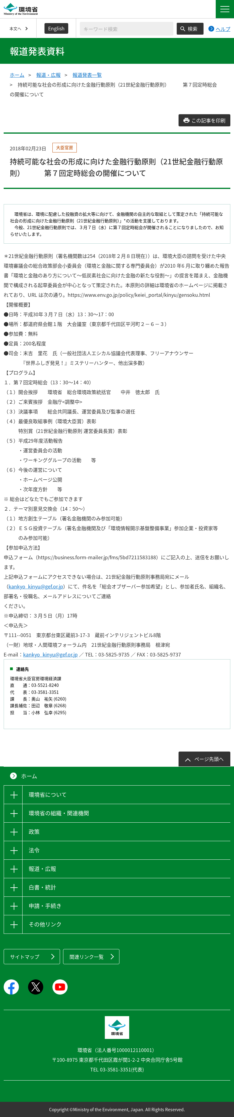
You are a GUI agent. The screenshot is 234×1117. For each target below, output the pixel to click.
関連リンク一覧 (86, 956)
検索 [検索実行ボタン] (192, 28)
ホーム (17, 74)
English (56, 28)
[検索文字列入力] (126, 29)
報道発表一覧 (87, 74)
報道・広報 (48, 74)
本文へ (15, 28)
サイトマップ (24, 956)
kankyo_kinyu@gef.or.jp (36, 586)
